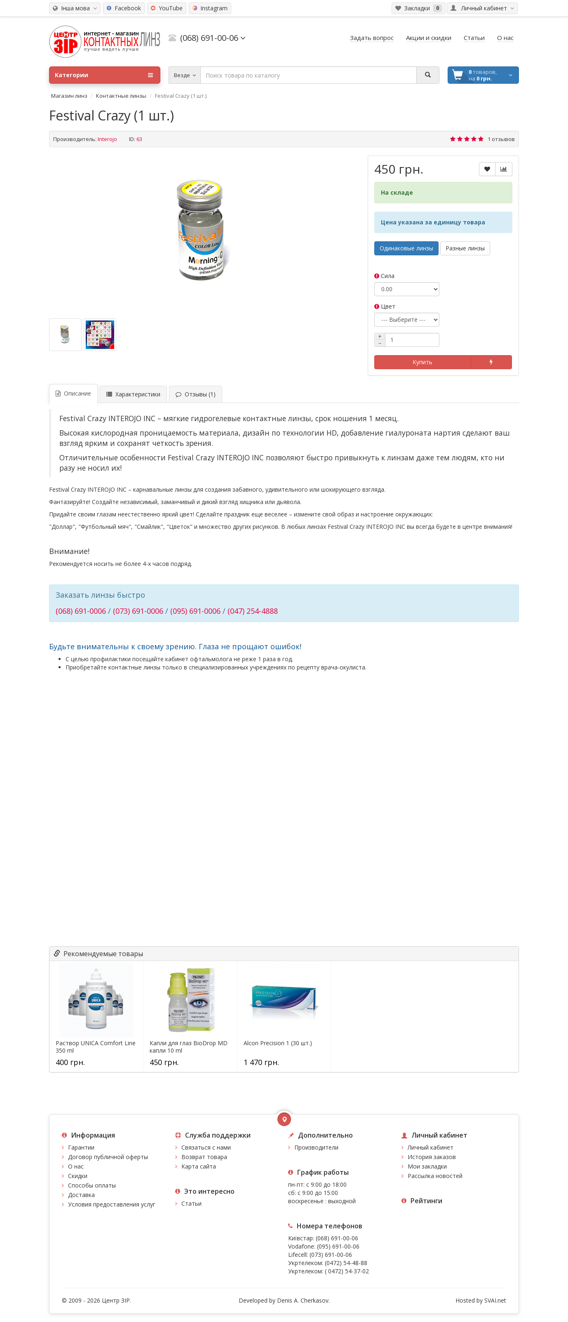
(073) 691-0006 (138, 611)
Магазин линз (69, 95)
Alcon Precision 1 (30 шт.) (278, 1043)
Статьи (191, 1203)
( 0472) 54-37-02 (347, 1271)
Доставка (81, 1195)
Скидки (77, 1176)
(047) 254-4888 (253, 611)
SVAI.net (495, 1300)
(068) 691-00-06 (337, 1238)
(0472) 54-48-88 (346, 1263)
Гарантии (81, 1147)
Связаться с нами (206, 1147)
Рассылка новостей (435, 1176)
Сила (384, 276)
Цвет (384, 306)
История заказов (432, 1157)
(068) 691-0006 (81, 611)
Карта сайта (198, 1166)
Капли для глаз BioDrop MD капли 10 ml (189, 1046)
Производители (316, 1147)
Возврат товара (204, 1157)
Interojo (107, 139)
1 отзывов (501, 139)
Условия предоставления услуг (111, 1204)
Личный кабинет (430, 1147)
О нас (76, 1166)
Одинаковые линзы (406, 248)
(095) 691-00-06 (338, 1246)
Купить (422, 362)
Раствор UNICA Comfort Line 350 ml (96, 1046)
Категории (104, 75)
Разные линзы (465, 248)
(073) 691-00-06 (331, 1254)
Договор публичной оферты (108, 1157)
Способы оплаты (92, 1185)
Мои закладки (427, 1166)
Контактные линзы (121, 95)
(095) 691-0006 (195, 611)
